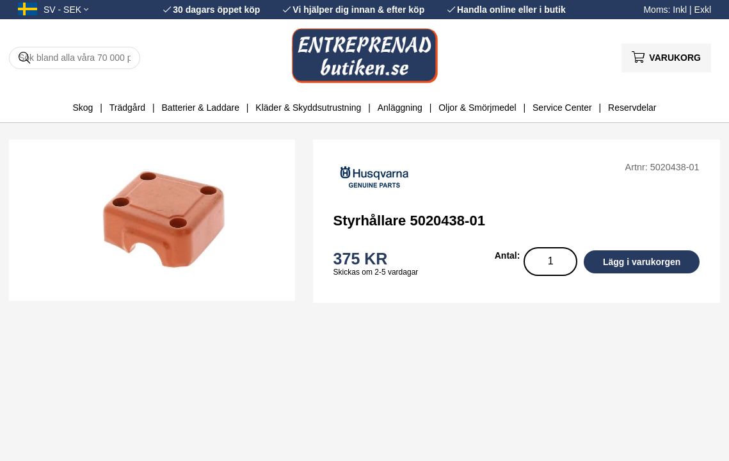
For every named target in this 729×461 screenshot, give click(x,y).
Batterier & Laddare (200, 107)
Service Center (562, 107)
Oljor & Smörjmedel (477, 107)
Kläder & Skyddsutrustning (308, 107)
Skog (82, 107)
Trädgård (127, 107)
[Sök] (74, 58)
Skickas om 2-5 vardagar (376, 272)
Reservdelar (632, 107)
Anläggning (400, 107)
